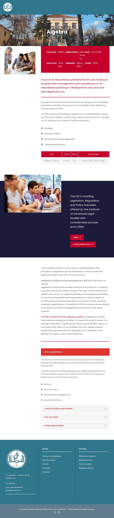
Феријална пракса (86, 468)
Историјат (46, 468)
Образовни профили (87, 456)
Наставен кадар (48, 460)
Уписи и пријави (85, 464)
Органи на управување (51, 456)
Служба (45, 464)
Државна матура (85, 460)
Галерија (45, 472)
